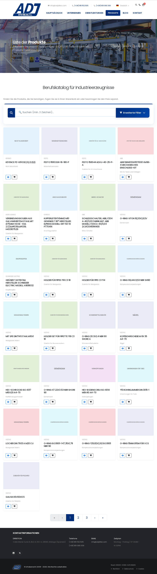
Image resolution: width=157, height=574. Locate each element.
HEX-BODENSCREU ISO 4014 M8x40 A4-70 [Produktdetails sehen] (96, 390)
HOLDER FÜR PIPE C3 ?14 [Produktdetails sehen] (93, 279)
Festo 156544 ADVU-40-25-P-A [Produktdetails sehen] (97, 163)
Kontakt (137, 13)
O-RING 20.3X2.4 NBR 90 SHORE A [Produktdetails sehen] (94, 337)
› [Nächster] (94, 517)
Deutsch (122, 5)
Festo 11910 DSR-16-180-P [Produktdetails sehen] (56, 161)
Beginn (117, 46)
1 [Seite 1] (70, 517)
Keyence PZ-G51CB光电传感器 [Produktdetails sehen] (20, 161)
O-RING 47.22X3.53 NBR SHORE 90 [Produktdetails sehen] (59, 390)
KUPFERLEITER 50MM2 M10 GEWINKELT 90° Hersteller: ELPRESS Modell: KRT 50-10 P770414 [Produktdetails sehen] (57, 221)
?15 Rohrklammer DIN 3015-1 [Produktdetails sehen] (134, 388)
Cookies (141, 568)
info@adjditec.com (57, 5)
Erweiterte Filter (132, 112)
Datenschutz (127, 568)
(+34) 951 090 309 (103, 5)
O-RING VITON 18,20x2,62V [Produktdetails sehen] (133, 217)
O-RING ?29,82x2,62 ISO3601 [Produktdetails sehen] (96, 442)
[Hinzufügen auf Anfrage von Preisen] (14, 176)
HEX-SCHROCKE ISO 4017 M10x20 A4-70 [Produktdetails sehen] (18, 390)
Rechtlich (114, 568)
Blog (125, 13)
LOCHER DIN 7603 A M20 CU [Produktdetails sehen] (19, 442)
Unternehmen (74, 13)
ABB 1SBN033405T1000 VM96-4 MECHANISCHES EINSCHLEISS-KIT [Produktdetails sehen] (135, 164)
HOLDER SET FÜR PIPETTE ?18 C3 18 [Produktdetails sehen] (59, 337)
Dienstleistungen (94, 13)
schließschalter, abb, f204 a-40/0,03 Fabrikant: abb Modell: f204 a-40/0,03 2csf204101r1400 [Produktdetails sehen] (97, 221)
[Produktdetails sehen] (21, 139)
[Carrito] (143, 5)
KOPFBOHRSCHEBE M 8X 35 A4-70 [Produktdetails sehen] (133, 337)
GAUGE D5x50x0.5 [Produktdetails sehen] (15, 496)
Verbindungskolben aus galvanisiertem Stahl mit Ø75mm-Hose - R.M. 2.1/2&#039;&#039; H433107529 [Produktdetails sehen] (19, 223)
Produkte (113, 13)
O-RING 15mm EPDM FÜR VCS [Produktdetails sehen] (134, 442)
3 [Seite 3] (87, 517)
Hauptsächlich (54, 13)
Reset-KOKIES (113, 564)
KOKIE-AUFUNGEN (127, 564)
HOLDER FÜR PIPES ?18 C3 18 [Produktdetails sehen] (57, 279)
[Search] (136, 5)
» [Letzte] (102, 517)
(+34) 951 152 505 (81, 5)
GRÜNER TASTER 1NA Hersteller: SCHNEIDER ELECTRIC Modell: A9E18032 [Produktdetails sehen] (20, 282)
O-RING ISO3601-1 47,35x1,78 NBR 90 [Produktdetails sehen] (58, 444)
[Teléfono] (140, 5)
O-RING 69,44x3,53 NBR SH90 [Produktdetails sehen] (135, 279)
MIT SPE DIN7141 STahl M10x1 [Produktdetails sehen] (20, 335)
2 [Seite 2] (78, 517)
